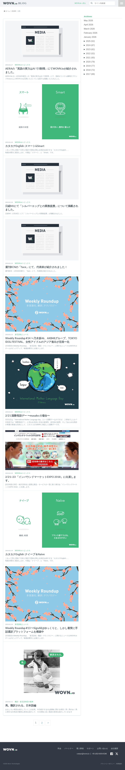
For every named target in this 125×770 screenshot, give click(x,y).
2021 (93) (90, 58)
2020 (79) (90, 62)
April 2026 (88, 25)
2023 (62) (90, 49)
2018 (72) (90, 70)
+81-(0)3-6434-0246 (99, 754)
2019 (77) (90, 66)
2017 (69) (90, 74)
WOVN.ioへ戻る (80, 3)
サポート (90, 749)
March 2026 (89, 29)
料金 (59, 749)
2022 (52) (90, 53)
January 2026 (90, 37)
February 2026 (90, 33)
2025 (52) (90, 41)
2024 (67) (90, 45)
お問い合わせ (102, 749)
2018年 (14, 11)
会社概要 (114, 749)
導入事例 (80, 749)
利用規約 (119, 763)
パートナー (68, 749)
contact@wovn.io (83, 754)
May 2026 (88, 20)
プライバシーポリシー (107, 763)
